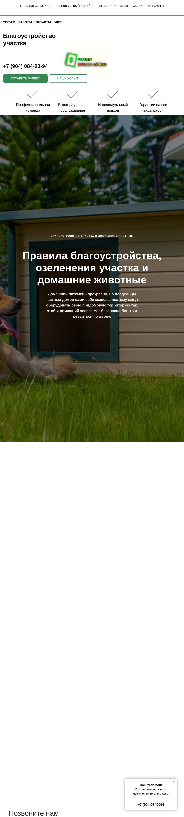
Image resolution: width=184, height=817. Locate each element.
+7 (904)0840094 (151, 805)
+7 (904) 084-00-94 (25, 66)
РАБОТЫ (25, 22)
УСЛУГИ (9, 22)
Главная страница (35, 5)
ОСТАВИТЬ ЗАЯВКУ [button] (25, 78)
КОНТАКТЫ (42, 22)
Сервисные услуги (148, 5)
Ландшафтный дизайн (74, 5)
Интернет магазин (113, 5)
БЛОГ (58, 22)
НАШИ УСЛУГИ (68, 78)
